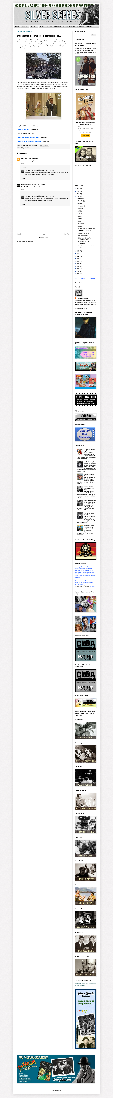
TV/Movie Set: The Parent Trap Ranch (90, 450)
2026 (78, 189)
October (80, 203)
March (79, 221)
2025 (78, 191)
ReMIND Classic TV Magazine (84, 231)
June (79, 213)
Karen (22, 158)
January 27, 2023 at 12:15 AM (47, 170)
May (79, 216)
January (80, 226)
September (81, 206)
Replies (24, 167)
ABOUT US (25, 26)
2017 (78, 263)
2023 (78, 196)
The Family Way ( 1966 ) (83, 235)
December (80, 198)
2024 (78, 194)
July (79, 211)
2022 (78, 251)
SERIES (42, 26)
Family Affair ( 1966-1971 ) (90, 525)
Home (43, 234)
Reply (22, 163)
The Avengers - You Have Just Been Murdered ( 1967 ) (85, 44)
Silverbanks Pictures (79, 283)
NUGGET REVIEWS (69, 26)
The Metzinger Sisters (31, 170)
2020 (78, 256)
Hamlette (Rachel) (26, 184)
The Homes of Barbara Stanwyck (89, 513)
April (79, 218)
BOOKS (49, 26)
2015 (78, 268)
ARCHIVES (34, 26)
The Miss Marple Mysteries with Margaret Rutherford (90, 462)
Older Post (66, 234)
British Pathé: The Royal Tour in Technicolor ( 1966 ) (85, 238)
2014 (78, 271)
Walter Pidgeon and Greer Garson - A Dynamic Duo (90, 501)
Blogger (59, 1090)
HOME (17, 26)
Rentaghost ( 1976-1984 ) (84, 233)
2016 (78, 266)
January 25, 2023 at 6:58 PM (38, 184)
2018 (78, 261)
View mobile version (43, 237)
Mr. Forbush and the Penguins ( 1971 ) (86, 228)
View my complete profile (81, 308)
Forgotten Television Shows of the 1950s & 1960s (89, 488)
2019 (78, 258)
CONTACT (89, 26)
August (80, 208)
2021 (78, 253)
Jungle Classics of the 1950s (89, 475)
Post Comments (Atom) (28, 241)
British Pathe (27, 148)
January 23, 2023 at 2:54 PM (31, 158)
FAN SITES (57, 26)
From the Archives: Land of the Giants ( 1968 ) (87, 246)
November (80, 201)
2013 (78, 273)
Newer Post (19, 234)
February (80, 223)
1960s (22, 148)
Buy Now (86, 135)
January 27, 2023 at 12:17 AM (47, 196)
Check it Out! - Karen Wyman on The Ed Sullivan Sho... (87, 242)
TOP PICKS (80, 26)
